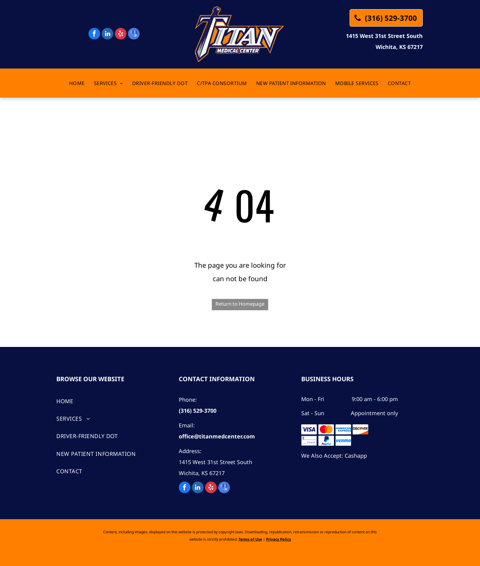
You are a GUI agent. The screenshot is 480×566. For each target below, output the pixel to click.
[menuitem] (77, 83)
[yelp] (120, 34)
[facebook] (94, 34)
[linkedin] (107, 34)
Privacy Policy (278, 539)
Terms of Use (250, 539)
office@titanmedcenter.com (217, 436)
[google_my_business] (134, 34)
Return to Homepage (240, 303)
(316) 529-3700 (197, 410)
